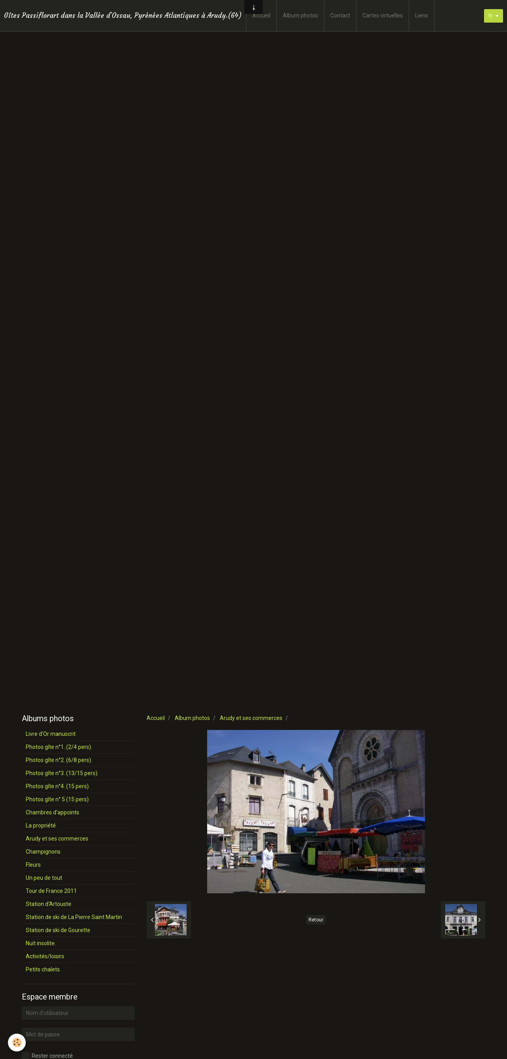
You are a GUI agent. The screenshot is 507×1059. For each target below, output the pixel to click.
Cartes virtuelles (382, 15)
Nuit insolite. (41, 943)
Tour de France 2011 (51, 891)
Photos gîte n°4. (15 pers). (58, 786)
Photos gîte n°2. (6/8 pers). (59, 760)
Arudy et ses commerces (251, 718)
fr (490, 16)
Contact (340, 15)
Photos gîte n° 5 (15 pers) (57, 799)
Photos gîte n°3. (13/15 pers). (62, 773)
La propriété (41, 825)
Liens (421, 15)
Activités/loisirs (45, 956)
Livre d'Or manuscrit (51, 734)
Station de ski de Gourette (58, 930)
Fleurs (33, 865)
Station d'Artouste (48, 904)
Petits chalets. (43, 969)
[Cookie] (17, 1042)
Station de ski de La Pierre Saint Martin (74, 917)
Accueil (261, 15)
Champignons (43, 851)
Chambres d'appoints (52, 812)
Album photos (300, 15)
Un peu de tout (44, 878)
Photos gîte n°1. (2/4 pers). (59, 747)
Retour (316, 920)
